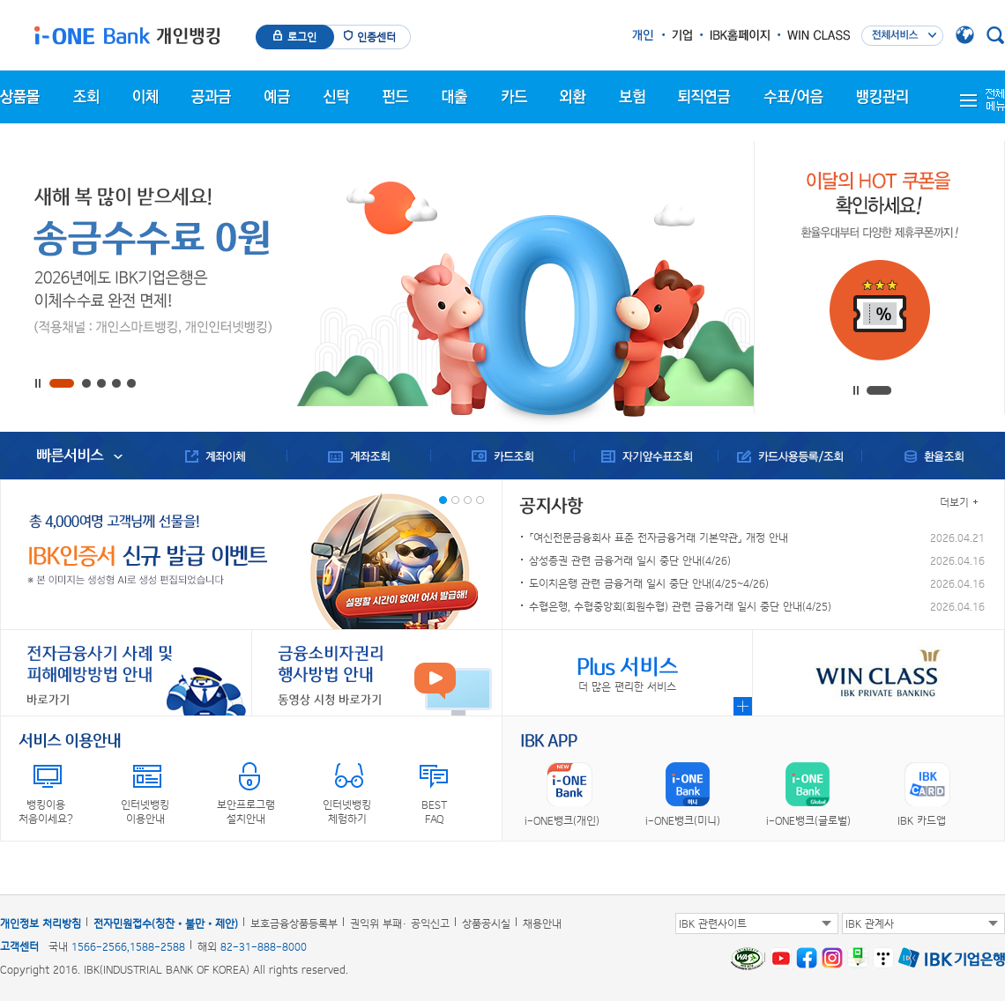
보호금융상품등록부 (294, 923)
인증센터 (376, 37)
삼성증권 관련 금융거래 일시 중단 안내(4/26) (630, 560)
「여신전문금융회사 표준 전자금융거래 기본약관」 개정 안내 (658, 537)
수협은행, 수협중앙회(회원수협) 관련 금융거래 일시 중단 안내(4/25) (680, 606)
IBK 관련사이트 (713, 923)
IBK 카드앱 (921, 820)
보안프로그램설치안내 (246, 811)
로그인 (301, 37)
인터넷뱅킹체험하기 (347, 811)
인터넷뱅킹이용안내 (145, 811)
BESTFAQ (434, 811)
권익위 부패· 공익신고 (400, 923)
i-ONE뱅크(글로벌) (808, 820)
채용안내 (542, 923)
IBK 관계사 (869, 923)
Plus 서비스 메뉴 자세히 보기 (742, 706)
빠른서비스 (69, 456)
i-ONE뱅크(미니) (682, 820)
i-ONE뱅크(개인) (562, 820)
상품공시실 (486, 923)
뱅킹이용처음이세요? (46, 811)
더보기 (954, 502)
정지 (40, 384)
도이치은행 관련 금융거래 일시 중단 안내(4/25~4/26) (649, 583)
